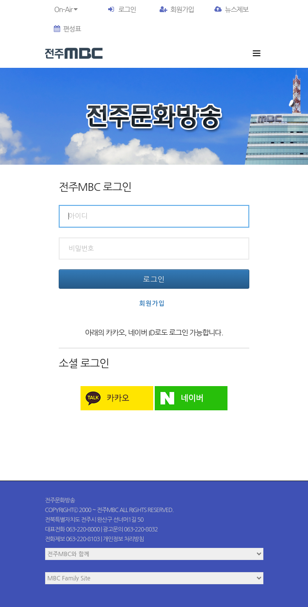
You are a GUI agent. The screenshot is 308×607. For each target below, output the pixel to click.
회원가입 (177, 9)
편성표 (67, 29)
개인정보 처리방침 (123, 539)
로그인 (127, 9)
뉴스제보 (231, 9)
